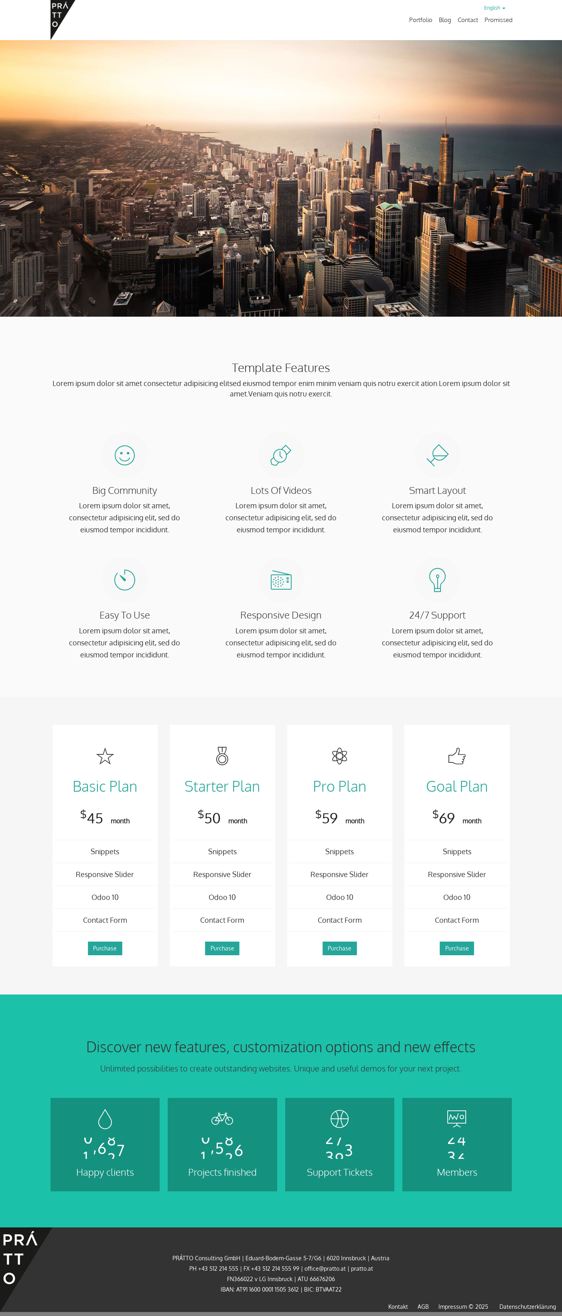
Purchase (105, 948)
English (494, 8)
